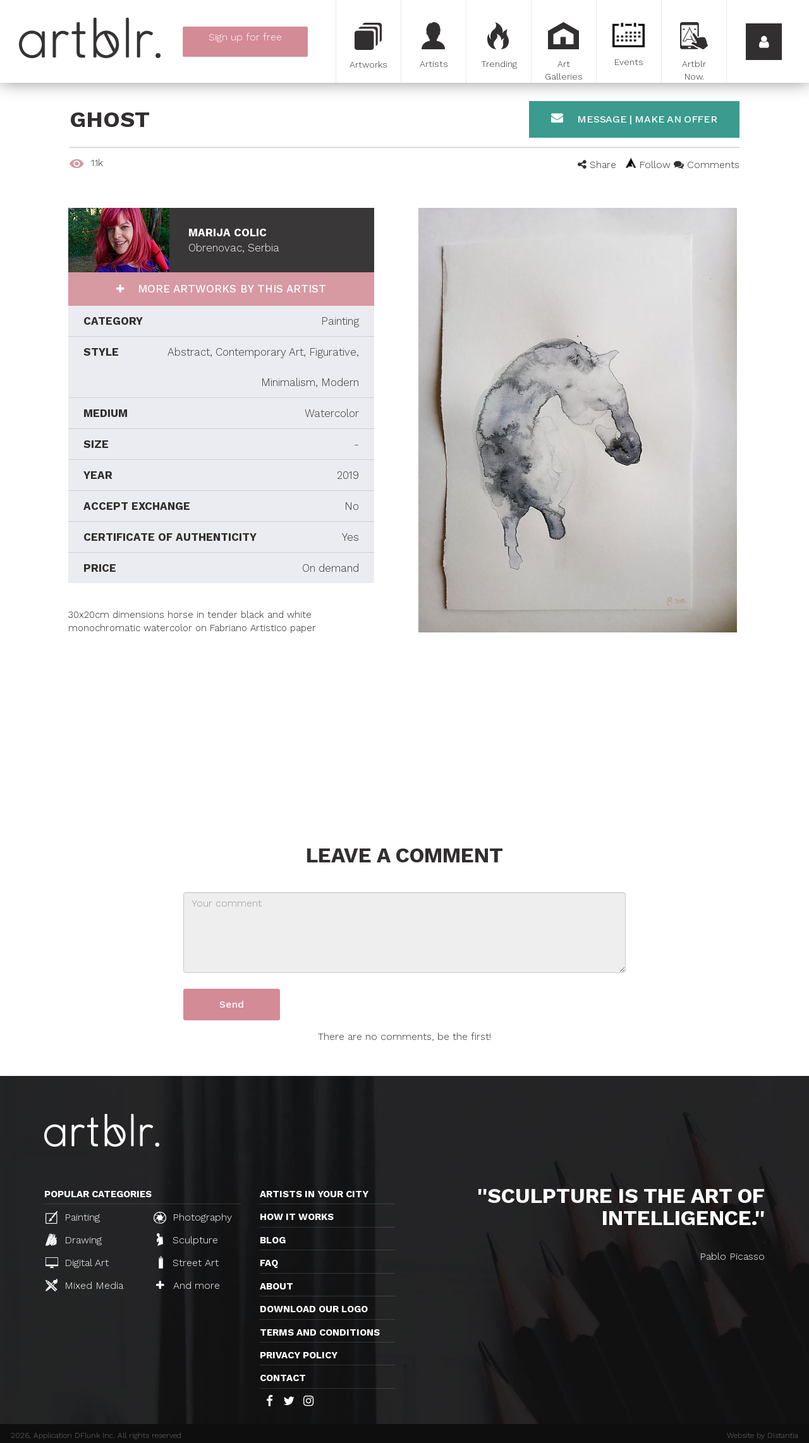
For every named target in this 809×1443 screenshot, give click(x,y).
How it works (297, 1217)
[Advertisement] (221, 724)
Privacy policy (299, 1355)
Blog (273, 1240)
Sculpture (187, 1239)
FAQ (269, 1263)
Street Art (187, 1262)
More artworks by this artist (230, 288)
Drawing (74, 1239)
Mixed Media (84, 1285)
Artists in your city (314, 1194)
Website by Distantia (762, 1435)
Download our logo (314, 1309)
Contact (283, 1378)
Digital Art (77, 1263)
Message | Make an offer (634, 118)
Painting (73, 1217)
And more (188, 1285)
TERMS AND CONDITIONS (320, 1332)
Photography (193, 1217)
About (276, 1286)
